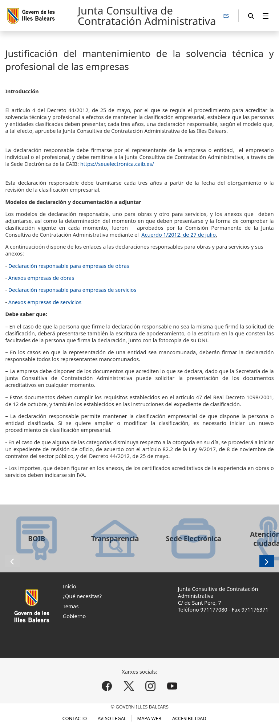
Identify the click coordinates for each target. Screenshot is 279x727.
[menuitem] (265, 16)
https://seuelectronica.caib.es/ (117, 163)
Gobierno (74, 616)
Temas (71, 606)
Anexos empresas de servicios (44, 302)
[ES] (226, 16)
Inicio (69, 586)
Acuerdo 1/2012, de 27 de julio (178, 234)
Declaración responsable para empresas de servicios (72, 289)
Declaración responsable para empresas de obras (68, 265)
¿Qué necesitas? (82, 596)
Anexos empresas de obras (41, 277)
